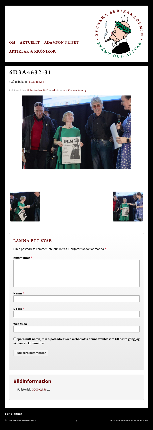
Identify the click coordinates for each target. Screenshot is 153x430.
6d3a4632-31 (37, 82)
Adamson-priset (61, 42)
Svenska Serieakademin (24, 425)
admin (55, 90)
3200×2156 (39, 394)
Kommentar (22, 258)
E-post (17, 313)
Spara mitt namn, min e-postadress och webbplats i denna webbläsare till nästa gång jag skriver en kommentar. (76, 346)
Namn (17, 298)
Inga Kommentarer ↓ (74, 90)
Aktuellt (30, 42)
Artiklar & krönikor (32, 51)
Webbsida (20, 329)
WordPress (142, 425)
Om (12, 42)
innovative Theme (119, 425)
